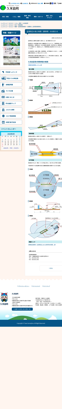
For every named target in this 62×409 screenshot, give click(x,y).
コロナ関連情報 (11, 116)
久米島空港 (25, 23)
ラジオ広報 (9, 91)
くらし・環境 (16, 17)
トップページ (4, 23)
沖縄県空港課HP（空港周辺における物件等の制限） (41, 244)
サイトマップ (46, 286)
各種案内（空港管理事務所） (34, 26)
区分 (16, 25)
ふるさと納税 (10, 110)
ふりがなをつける (15, 3)
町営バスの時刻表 (12, 78)
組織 (16, 26)
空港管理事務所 (22, 26)
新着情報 (20, 25)
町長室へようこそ (11, 72)
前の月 (6, 148)
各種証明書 (9, 85)
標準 (42, 3)
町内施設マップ (11, 103)
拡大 (39, 3)
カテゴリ (11, 23)
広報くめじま (10, 97)
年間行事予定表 (11, 122)
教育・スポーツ (38, 17)
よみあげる (25, 3)
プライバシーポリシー (23, 286)
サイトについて (36, 286)
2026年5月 (11, 134)
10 (2, 141)
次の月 (16, 148)
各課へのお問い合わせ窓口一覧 (22, 309)
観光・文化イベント (49, 16)
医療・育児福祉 (27, 16)
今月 (11, 148)
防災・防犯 (5, 17)
